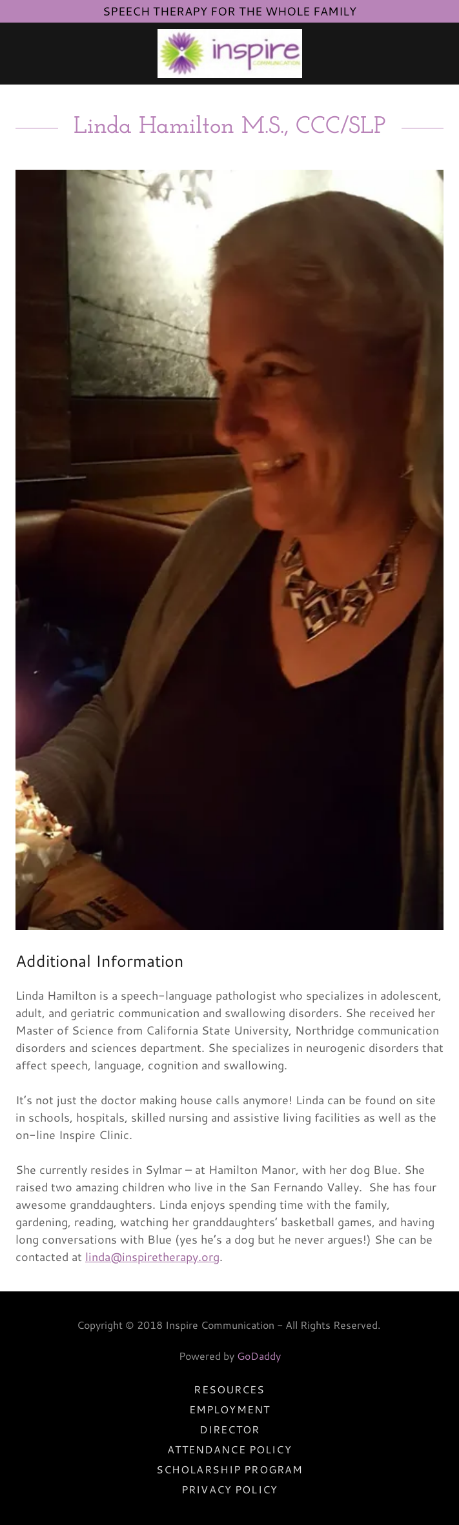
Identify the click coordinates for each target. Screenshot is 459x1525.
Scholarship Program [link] (229, 1469)
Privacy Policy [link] (229, 1489)
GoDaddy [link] (259, 1355)
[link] (230, 53)
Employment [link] (229, 1409)
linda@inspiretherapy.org (152, 1256)
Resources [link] (229, 1389)
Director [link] (229, 1429)
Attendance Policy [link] (229, 1449)
